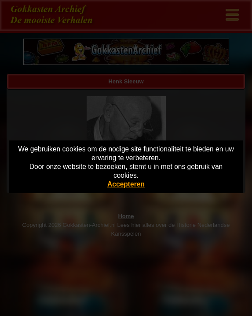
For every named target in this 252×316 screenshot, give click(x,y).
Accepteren (126, 184)
